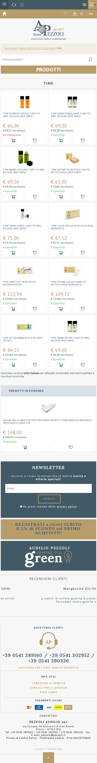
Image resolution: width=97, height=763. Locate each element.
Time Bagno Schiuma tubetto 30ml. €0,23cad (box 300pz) (24, 171)
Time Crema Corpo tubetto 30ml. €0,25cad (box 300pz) (22, 227)
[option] (48, 426)
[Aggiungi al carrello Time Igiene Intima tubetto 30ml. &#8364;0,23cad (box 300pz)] (61, 365)
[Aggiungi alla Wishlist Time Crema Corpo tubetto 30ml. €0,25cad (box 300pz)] (35, 253)
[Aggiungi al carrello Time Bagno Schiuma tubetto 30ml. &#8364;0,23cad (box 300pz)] (13, 196)
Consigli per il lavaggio (48, 687)
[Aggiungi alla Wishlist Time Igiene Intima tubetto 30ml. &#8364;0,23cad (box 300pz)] (83, 365)
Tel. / (44, 732)
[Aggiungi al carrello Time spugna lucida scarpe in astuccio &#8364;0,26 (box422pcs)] (61, 309)
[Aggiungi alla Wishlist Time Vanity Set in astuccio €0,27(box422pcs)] (35, 309)
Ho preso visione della (50, 506)
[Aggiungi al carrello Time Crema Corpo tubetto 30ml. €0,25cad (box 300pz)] (13, 253)
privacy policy (67, 506)
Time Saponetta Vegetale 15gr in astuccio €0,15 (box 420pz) (70, 171)
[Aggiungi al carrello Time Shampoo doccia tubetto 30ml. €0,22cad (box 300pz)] (13, 140)
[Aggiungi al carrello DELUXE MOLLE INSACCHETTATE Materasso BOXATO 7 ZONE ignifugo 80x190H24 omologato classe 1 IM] (25, 447)
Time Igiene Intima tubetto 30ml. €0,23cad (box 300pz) (70, 339)
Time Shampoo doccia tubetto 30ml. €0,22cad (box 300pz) (21, 114)
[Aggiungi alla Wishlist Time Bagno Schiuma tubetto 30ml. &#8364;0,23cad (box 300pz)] (35, 196)
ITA (91, 14)
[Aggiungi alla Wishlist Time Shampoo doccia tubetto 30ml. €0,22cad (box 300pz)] (35, 140)
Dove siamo (48, 692)
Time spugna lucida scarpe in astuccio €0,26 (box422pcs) (68, 283)
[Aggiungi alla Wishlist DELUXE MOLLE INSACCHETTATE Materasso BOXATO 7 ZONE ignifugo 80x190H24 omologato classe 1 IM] (71, 447)
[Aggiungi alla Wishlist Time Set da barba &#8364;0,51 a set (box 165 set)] (35, 365)
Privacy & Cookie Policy (21, 738)
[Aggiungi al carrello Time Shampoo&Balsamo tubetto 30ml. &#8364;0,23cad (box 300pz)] (61, 140)
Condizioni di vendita (48, 683)
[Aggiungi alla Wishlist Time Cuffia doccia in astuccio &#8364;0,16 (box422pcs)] (83, 253)
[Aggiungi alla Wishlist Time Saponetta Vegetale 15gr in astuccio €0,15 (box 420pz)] (83, 196)
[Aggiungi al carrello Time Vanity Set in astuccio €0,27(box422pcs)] (13, 309)
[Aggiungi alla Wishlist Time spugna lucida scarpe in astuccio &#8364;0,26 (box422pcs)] (83, 309)
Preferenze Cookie (52, 738)
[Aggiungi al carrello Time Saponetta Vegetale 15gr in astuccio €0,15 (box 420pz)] (61, 196)
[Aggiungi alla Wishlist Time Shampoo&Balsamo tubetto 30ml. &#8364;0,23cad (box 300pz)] (83, 140)
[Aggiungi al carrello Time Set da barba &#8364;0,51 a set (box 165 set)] (13, 365)
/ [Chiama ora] (48, 658)
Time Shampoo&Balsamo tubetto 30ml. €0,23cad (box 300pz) (70, 114)
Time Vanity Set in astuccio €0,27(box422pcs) (19, 283)
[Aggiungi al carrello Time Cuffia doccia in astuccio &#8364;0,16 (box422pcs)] (61, 253)
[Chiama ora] (14, 5)
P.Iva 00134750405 (79, 738)
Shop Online (10, 48)
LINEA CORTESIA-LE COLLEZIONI (36, 48)
